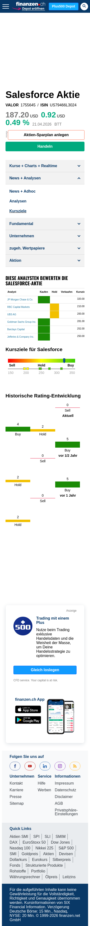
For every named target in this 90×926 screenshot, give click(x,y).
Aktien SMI (19, 837)
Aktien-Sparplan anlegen (46, 135)
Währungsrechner (25, 877)
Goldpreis (30, 854)
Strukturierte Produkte (44, 865)
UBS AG (11, 314)
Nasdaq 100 (20, 848)
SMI (13, 854)
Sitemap (17, 803)
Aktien (48, 854)
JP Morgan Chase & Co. (20, 299)
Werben (44, 790)
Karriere (16, 790)
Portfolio (38, 871)
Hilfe (41, 783)
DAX (14, 842)
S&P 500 (66, 848)
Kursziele (17, 211)
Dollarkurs (18, 860)
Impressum (64, 783)
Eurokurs (39, 860)
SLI (47, 837)
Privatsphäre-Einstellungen (66, 812)
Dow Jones (60, 842)
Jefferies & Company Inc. (20, 336)
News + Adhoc (22, 191)
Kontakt (16, 783)
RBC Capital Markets (18, 307)
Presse (16, 797)
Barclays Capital (15, 329)
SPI (36, 837)
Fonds (15, 865)
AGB (59, 803)
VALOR (12, 105)
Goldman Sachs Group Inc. (21, 322)
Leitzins (69, 877)
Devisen (66, 854)
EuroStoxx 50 (34, 842)
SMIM (61, 837)
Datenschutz (65, 790)
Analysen (17, 201)
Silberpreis (62, 860)
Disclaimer (64, 797)
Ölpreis (51, 877)
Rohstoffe (18, 871)
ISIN (44, 105)
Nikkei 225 (45, 848)
